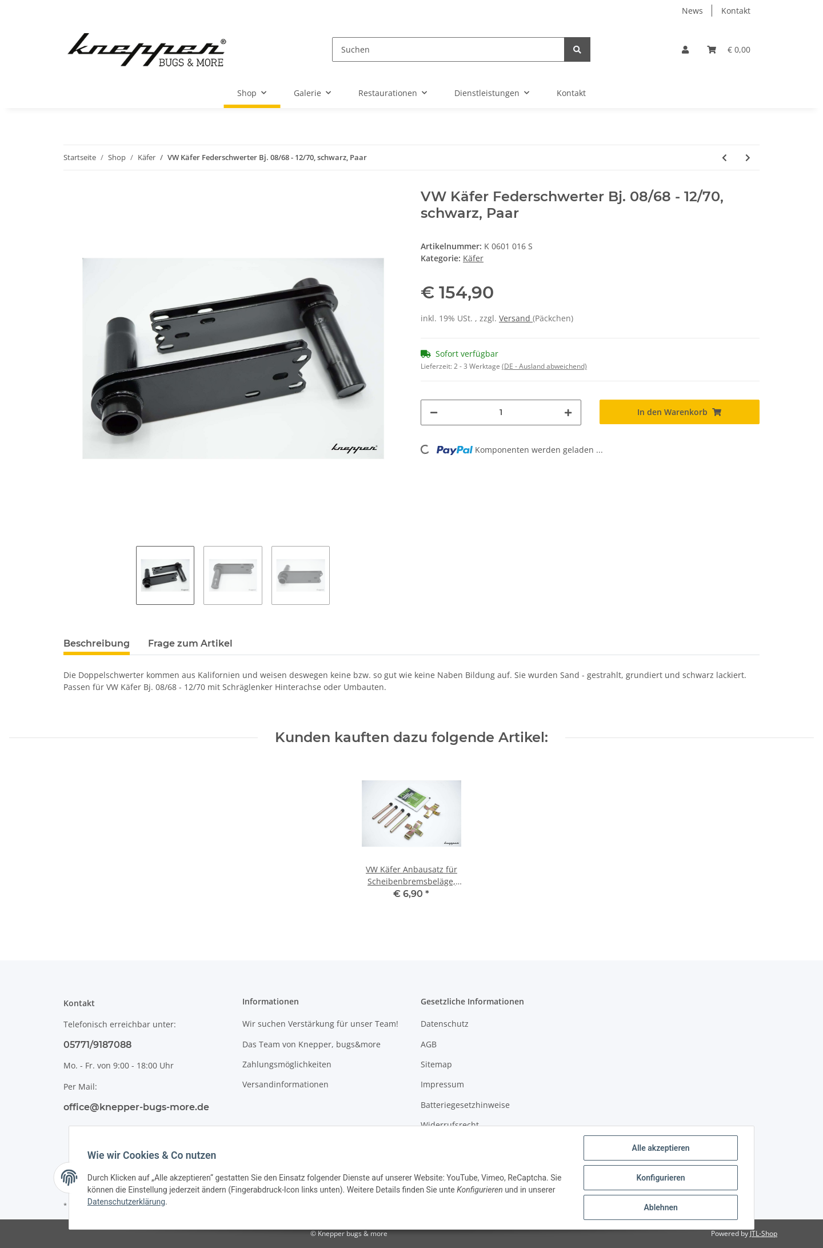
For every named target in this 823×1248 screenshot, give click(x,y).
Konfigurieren (660, 1177)
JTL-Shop (763, 1233)
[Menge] (501, 412)
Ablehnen (660, 1207)
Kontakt (735, 10)
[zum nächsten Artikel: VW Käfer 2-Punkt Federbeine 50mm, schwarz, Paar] (748, 157)
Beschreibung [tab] (96, 643)
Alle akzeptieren (660, 1148)
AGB (429, 1044)
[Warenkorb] (729, 49)
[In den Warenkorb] (680, 412)
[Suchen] (448, 49)
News (692, 10)
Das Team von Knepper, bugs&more (311, 1044)
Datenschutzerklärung (126, 1201)
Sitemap (436, 1064)
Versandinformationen (285, 1084)
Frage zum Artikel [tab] (190, 643)
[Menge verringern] (433, 412)
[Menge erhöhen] (568, 412)
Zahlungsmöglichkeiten (286, 1064)
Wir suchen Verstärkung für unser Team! (320, 1023)
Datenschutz (445, 1023)
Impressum (442, 1084)
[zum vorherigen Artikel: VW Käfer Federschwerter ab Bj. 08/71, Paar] (724, 157)
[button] (685, 49)
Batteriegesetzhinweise (465, 1104)
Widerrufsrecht (450, 1124)
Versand (516, 318)
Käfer (473, 258)
